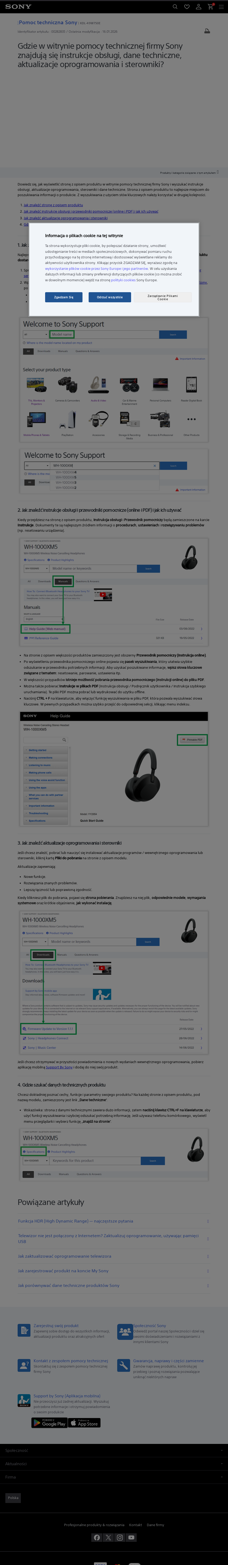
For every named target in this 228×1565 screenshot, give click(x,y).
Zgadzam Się (63, 297)
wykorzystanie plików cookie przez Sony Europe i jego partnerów (96, 268)
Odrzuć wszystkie (110, 297)
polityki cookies (123, 280)
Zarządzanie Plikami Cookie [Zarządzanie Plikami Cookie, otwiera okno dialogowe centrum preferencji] (163, 297)
